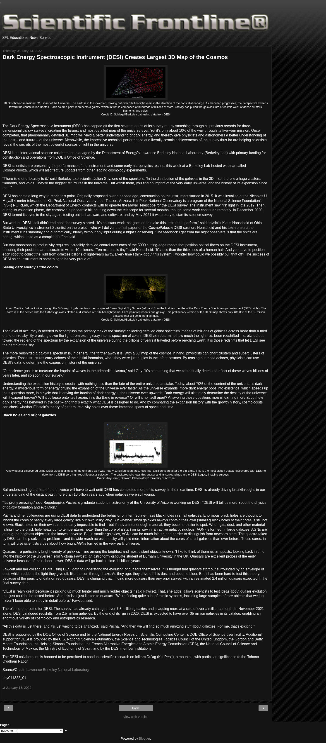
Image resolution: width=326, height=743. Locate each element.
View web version (136, 717)
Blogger (144, 738)
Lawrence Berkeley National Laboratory (57, 670)
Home (135, 708)
